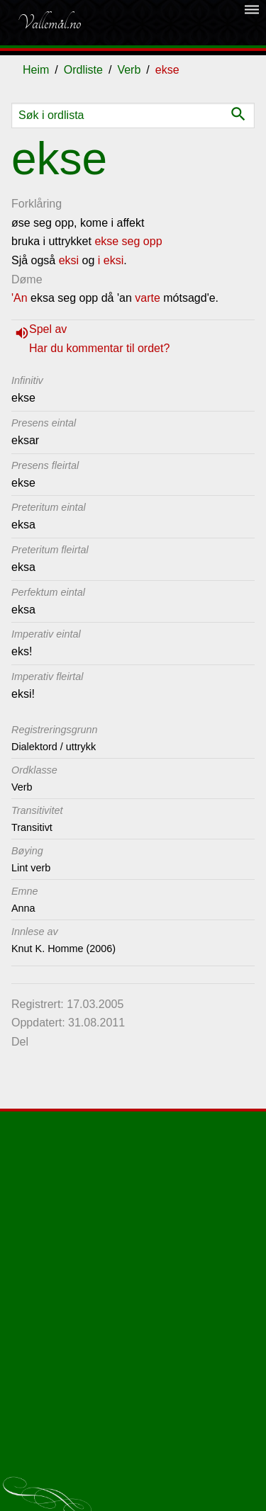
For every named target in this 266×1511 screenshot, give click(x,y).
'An (19, 298)
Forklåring (36, 204)
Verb (128, 70)
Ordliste (83, 70)
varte (147, 298)
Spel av (48, 329)
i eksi (110, 260)
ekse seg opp (128, 241)
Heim (36, 70)
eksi (69, 260)
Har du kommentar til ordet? (99, 348)
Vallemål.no (49, 22)
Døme (27, 279)
